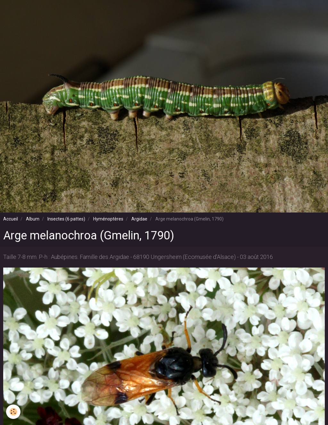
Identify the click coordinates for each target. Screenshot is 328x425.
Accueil (10, 218)
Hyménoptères (108, 218)
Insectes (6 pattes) (66, 218)
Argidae (139, 218)
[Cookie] (13, 412)
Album (32, 218)
